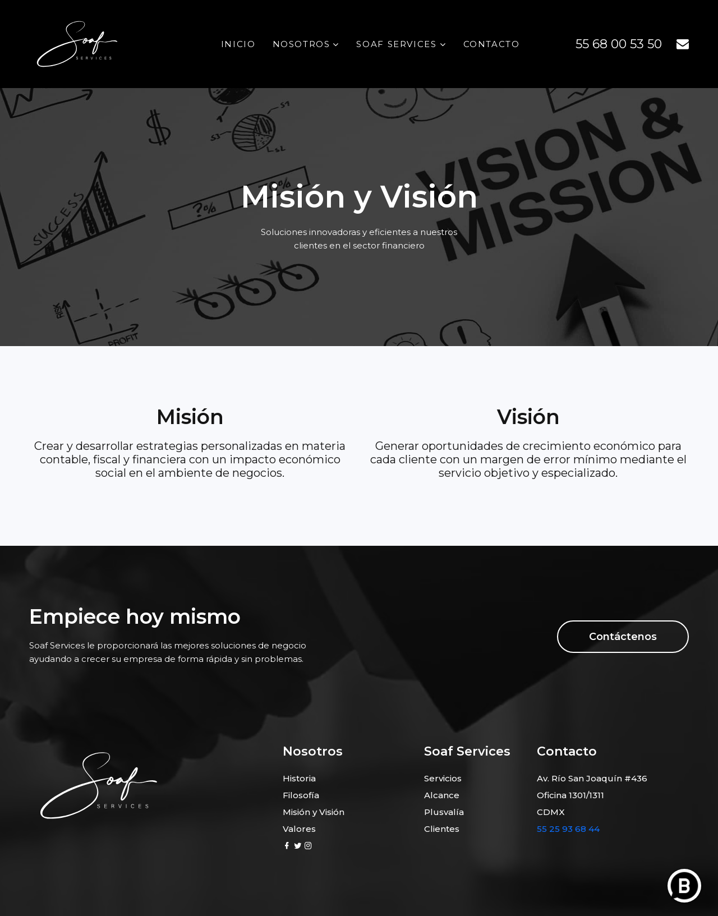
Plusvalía (444, 812)
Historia (299, 778)
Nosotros (301, 44)
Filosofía (301, 795)
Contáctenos (623, 636)
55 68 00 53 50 (619, 44)
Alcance (441, 795)
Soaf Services (396, 44)
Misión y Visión (313, 812)
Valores (299, 828)
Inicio (238, 44)
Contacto (491, 44)
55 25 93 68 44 (568, 828)
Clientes (441, 828)
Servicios (443, 778)
